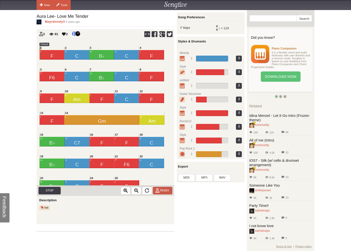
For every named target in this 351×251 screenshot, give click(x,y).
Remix (163, 190)
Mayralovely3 (55, 21)
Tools (62, 5)
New (45, 5)
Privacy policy (303, 246)
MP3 (204, 177)
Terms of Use (284, 246)
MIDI (186, 177)
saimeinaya (262, 210)
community (262, 125)
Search (304, 18)
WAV (222, 177)
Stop (49, 190)
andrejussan (263, 190)
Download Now (280, 76)
